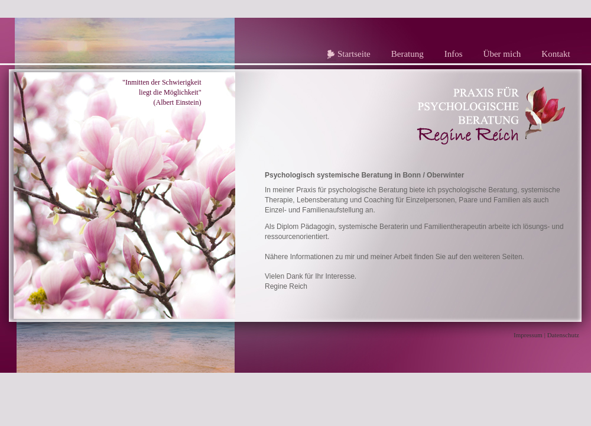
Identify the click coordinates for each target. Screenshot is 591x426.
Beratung (407, 54)
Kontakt (555, 54)
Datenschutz (563, 334)
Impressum (528, 334)
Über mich (502, 54)
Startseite (354, 54)
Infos (453, 54)
